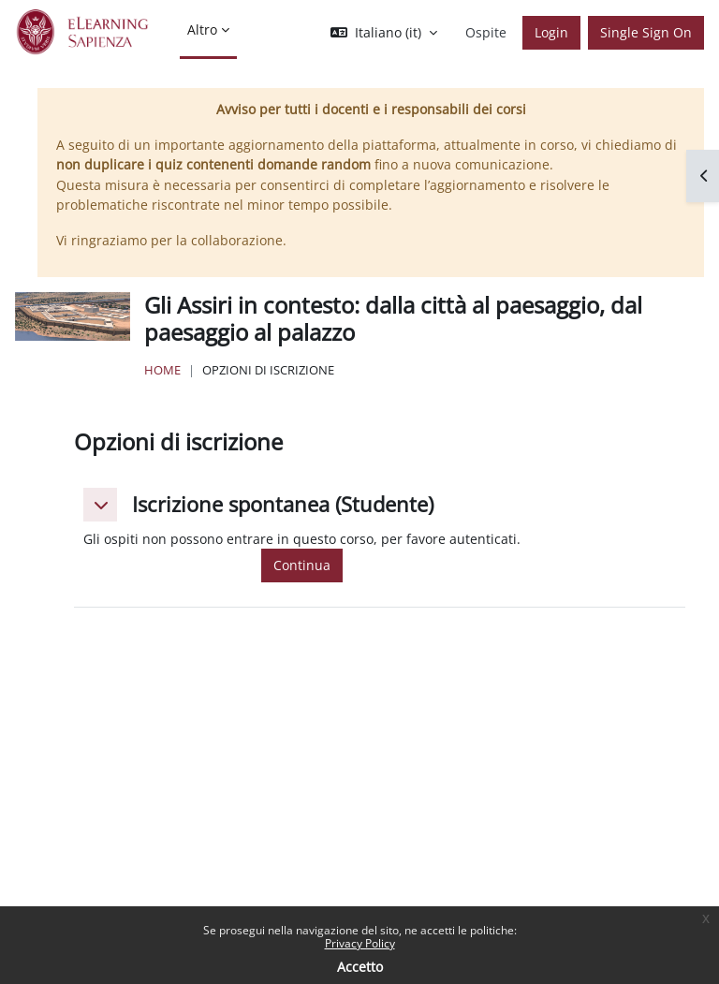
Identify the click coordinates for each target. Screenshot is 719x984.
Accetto (360, 967)
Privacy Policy (360, 943)
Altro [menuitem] (202, 29)
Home (162, 369)
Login (551, 32)
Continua (301, 565)
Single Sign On (646, 32)
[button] (383, 33)
